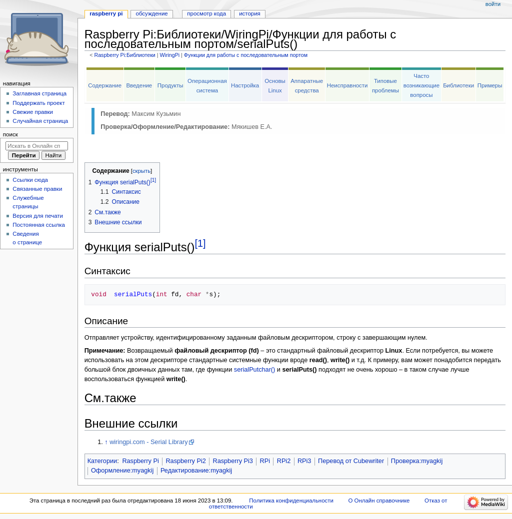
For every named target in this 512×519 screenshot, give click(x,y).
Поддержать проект (38, 103)
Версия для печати (37, 216)
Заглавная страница (39, 93)
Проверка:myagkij (416, 461)
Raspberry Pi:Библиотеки (124, 55)
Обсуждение (152, 13)
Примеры (490, 85)
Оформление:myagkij (122, 470)
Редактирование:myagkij (196, 470)
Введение (139, 85)
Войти (493, 4)
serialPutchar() (255, 369)
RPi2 (284, 461)
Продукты (171, 85)
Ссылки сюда (30, 180)
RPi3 (305, 461)
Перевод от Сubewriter (351, 461)
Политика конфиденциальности (291, 501)
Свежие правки (32, 112)
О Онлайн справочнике (379, 501)
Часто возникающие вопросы (422, 85)
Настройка (245, 85)
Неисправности (347, 85)
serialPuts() (299, 369)
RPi (265, 461)
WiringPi (170, 55)
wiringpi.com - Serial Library (149, 442)
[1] (200, 243)
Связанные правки (37, 189)
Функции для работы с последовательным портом (246, 55)
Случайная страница (40, 121)
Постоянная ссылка (38, 225)
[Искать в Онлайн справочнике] (37, 145)
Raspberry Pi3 (233, 461)
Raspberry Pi (140, 461)
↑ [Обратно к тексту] (106, 442)
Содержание (105, 85)
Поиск (10, 134)
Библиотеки (458, 85)
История (249, 13)
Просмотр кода (206, 13)
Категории (103, 461)
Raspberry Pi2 (186, 461)
